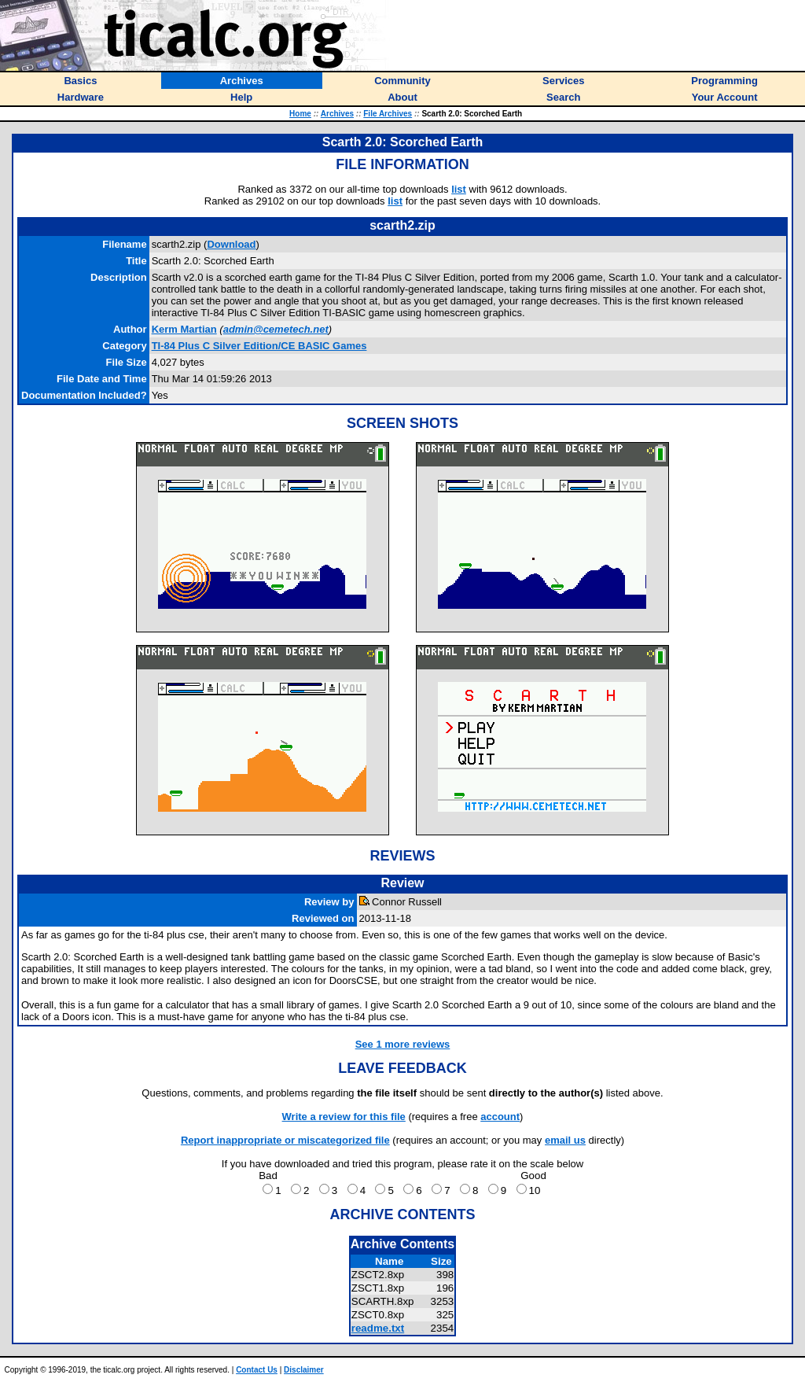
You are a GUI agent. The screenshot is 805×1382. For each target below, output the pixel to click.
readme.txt (377, 1328)
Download (231, 244)
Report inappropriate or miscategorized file (285, 1140)
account (500, 1116)
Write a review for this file (344, 1116)
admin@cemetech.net (276, 329)
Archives (337, 113)
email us (565, 1140)
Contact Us (257, 1369)
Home (300, 113)
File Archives (387, 113)
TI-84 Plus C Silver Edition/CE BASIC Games (259, 346)
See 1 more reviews (402, 1044)
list (458, 189)
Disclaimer (304, 1369)
